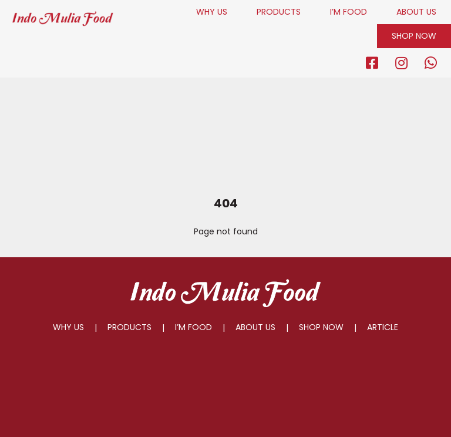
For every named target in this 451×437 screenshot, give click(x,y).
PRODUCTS (279, 12)
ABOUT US (416, 12)
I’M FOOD (348, 12)
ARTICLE (382, 327)
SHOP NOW (414, 36)
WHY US (211, 12)
